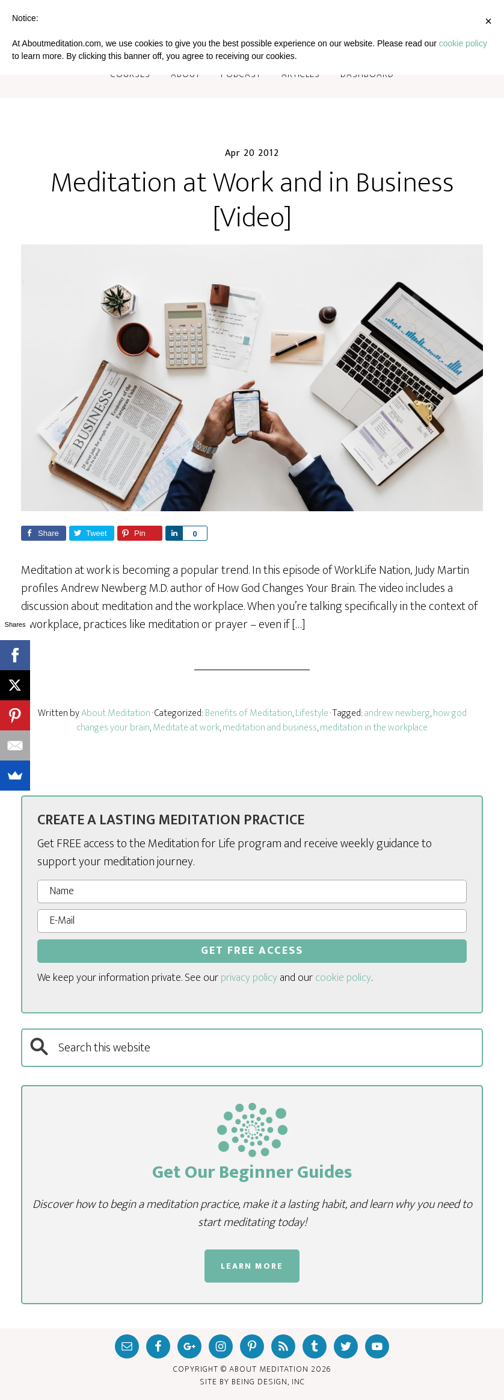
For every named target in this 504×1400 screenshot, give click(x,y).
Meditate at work (186, 728)
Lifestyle (311, 713)
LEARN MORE (252, 1266)
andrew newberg (397, 713)
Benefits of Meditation (248, 713)
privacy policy (249, 978)
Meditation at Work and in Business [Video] (252, 200)
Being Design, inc (268, 1382)
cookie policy (343, 978)
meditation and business (270, 728)
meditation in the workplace (374, 728)
